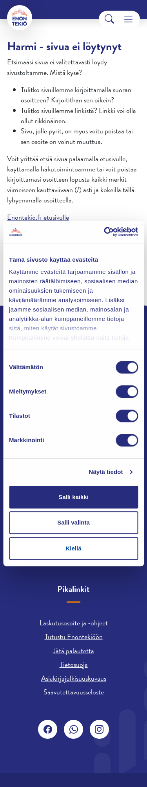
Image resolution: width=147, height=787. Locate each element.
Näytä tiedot (106, 471)
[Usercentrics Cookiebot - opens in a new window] (104, 232)
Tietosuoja (74, 664)
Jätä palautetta (73, 650)
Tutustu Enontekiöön (74, 636)
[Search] (109, 19)
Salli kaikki (73, 497)
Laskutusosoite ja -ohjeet (74, 623)
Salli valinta (73, 522)
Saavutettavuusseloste (74, 692)
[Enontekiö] (19, 17)
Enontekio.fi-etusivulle (38, 217)
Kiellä (73, 548)
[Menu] (128, 19)
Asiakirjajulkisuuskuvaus (73, 678)
